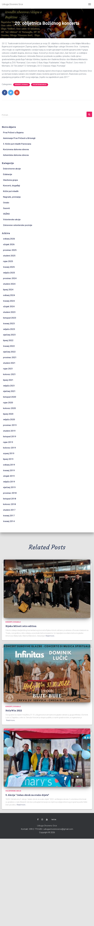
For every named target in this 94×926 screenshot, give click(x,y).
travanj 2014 (9, 521)
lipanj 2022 (8, 340)
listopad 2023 (9, 318)
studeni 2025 (9, 255)
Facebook (38, 819)
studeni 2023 (9, 312)
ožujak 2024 (9, 306)
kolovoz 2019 (9, 447)
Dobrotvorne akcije (12, 168)
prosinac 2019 (10, 425)
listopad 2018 (9, 498)
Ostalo (6, 202)
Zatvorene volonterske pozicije (17, 225)
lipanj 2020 (8, 414)
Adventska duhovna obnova (16, 155)
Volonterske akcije (39, 84)
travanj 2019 (9, 470)
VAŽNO (6, 214)
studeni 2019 (9, 431)
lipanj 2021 (8, 380)
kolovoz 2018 (9, 504)
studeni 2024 (9, 284)
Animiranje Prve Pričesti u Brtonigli (19, 138)
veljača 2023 (9, 329)
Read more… (50, 636)
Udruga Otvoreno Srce (47, 825)
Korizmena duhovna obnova (16, 149)
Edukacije (7, 174)
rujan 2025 (8, 261)
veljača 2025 (9, 272)
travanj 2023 (9, 323)
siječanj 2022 (9, 351)
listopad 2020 (9, 397)
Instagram (42, 819)
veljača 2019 (9, 481)
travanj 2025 (9, 267)
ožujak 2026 (9, 244)
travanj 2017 (9, 515)
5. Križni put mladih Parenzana (17, 144)
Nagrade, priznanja (12, 197)
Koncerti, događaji (21, 84)
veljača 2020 (9, 419)
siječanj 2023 (9, 334)
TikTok (53, 820)
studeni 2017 (9, 510)
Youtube (47, 819)
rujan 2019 (8, 442)
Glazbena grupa (10, 180)
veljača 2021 (9, 385)
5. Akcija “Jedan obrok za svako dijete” (27, 795)
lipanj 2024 (8, 289)
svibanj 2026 (9, 238)
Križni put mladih (10, 191)
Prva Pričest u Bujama (13, 132)
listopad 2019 (9, 436)
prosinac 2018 (10, 493)
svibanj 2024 (9, 295)
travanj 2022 (9, 346)
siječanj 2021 (9, 391)
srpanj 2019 (8, 453)
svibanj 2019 (9, 464)
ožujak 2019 (9, 476)
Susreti (6, 208)
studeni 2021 (9, 363)
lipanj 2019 (8, 459)
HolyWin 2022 (14, 710)
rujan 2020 (8, 402)
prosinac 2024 (10, 278)
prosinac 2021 (10, 357)
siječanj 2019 (9, 487)
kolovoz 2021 (9, 374)
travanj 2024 (9, 301)
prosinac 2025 (10, 250)
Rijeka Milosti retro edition (21, 626)
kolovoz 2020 (9, 408)
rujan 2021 (8, 368)
